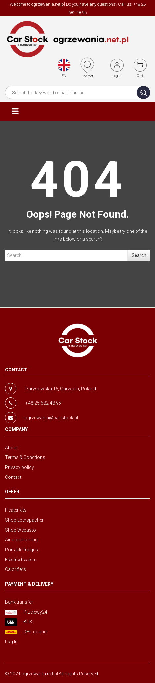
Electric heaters (21, 559)
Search (139, 255)
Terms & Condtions (25, 457)
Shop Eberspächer (24, 520)
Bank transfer (19, 602)
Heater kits (16, 510)
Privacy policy (19, 467)
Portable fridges (21, 549)
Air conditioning (21, 539)
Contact (13, 477)
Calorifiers (15, 569)
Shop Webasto (20, 530)
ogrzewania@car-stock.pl (51, 417)
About (11, 447)
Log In (11, 641)
